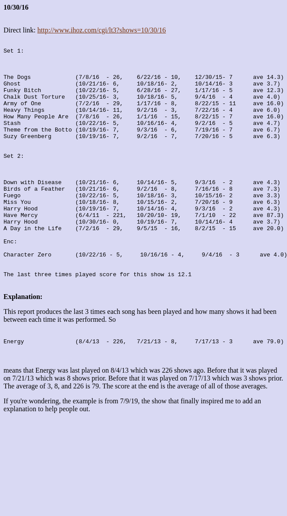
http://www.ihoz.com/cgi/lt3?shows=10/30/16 (101, 30)
